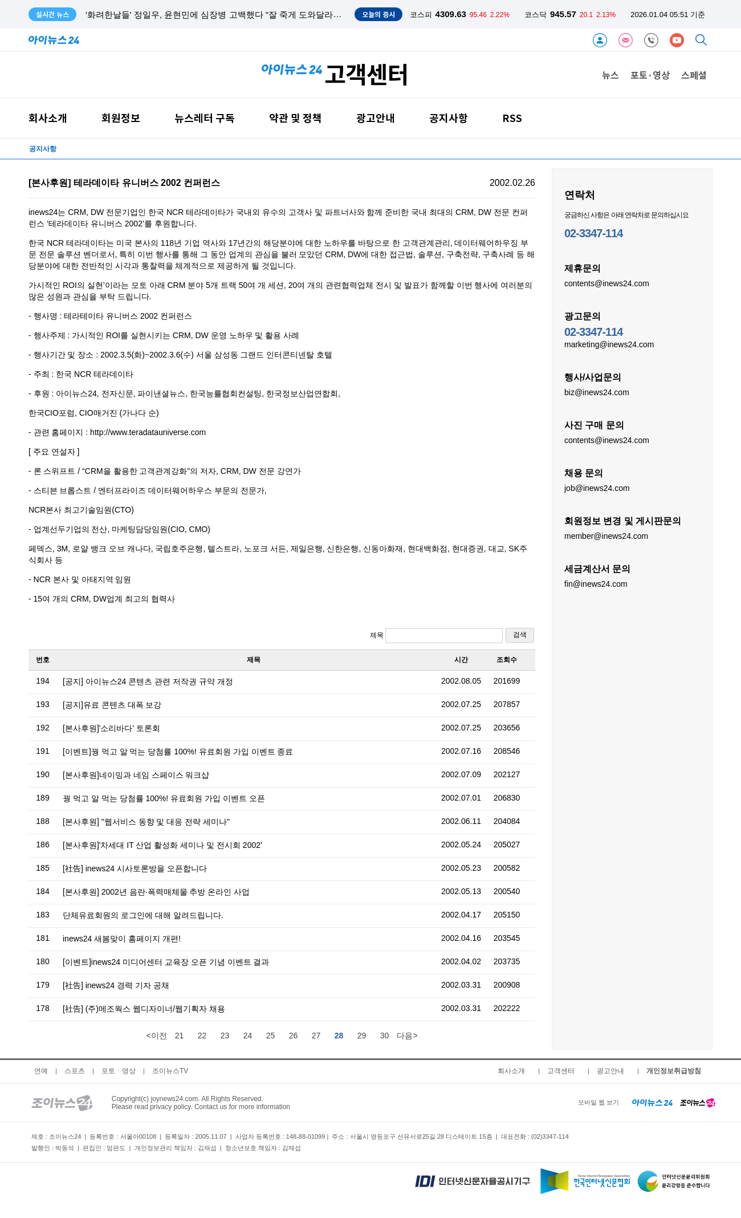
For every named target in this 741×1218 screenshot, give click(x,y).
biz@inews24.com (596, 391)
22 (202, 1035)
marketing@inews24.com (609, 343)
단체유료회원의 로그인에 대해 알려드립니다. (143, 915)
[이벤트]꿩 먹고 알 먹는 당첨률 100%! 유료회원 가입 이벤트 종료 (178, 751)
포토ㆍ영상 (118, 1071)
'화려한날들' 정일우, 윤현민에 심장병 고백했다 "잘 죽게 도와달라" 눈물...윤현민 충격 (246, 14)
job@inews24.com (597, 487)
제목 (436, 635)
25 (270, 1035)
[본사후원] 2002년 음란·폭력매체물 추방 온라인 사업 (156, 891)
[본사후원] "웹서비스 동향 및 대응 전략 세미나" (146, 821)
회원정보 (120, 117)
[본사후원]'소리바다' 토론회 (111, 728)
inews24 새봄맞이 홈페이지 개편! (122, 938)
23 (225, 1035)
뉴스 (610, 75)
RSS (512, 117)
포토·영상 (650, 75)
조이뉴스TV (170, 1071)
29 (362, 1035)
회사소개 (47, 117)
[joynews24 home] (697, 1102)
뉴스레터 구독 (204, 117)
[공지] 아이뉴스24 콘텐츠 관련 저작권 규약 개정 (148, 681)
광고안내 (375, 117)
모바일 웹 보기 (598, 1102)
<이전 (156, 1035)
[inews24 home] (652, 1102)
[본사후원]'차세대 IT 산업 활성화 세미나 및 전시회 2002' (162, 845)
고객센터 (561, 1071)
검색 (520, 635)
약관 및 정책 (295, 117)
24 (248, 1035)
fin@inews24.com (596, 583)
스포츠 (74, 1071)
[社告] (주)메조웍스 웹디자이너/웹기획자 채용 (144, 1008)
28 (339, 1035)
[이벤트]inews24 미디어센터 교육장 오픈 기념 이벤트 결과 (166, 962)
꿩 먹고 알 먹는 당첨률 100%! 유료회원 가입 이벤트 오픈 (164, 798)
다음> (407, 1035)
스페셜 (694, 75)
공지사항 (448, 117)
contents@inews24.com (606, 282)
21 (179, 1035)
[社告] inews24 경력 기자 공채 (116, 985)
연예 (41, 1071)
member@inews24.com (606, 535)
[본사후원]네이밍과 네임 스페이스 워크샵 (136, 774)
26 (293, 1035)
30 (384, 1035)
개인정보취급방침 (673, 1071)
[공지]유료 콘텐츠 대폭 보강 (112, 704)
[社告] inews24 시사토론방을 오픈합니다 (135, 868)
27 (316, 1035)
